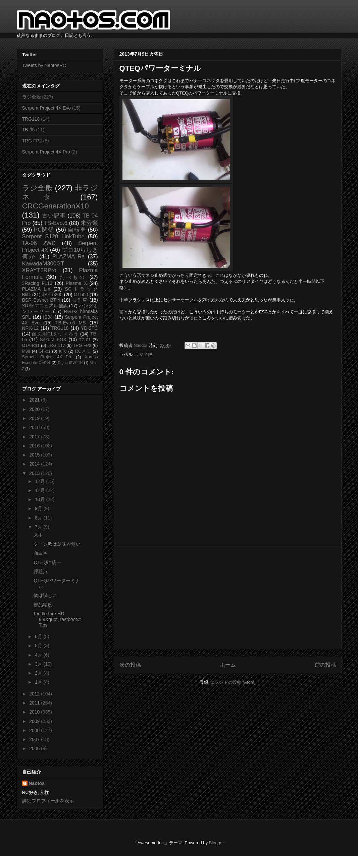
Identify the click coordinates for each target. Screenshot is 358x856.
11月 (40, 490)
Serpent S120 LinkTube (53, 236)
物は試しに (45, 595)
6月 (39, 636)
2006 (35, 748)
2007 (35, 739)
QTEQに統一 (47, 562)
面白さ (41, 553)
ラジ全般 (143, 354)
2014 (35, 464)
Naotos (37, 783)
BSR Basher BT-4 (41, 300)
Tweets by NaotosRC (44, 65)
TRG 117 (56, 345)
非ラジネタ (60, 192)
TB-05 (28, 129)
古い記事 (54, 215)
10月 (40, 499)
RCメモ (83, 351)
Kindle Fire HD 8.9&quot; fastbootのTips (58, 619)
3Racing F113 (37, 283)
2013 (35, 473)
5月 (39, 645)
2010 (35, 712)
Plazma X (76, 283)
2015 (35, 454)
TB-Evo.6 (55, 223)
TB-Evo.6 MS (70, 322)
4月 (39, 655)
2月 (39, 673)
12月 (40, 481)
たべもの (73, 277)
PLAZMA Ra (68, 256)
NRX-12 (30, 328)
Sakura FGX (53, 339)
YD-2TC (89, 328)
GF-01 (45, 351)
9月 (39, 508)
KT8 (63, 351)
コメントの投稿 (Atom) (233, 682)
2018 (35, 427)
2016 (35, 445)
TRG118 (31, 119)
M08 (26, 351)
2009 (35, 721)
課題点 (41, 571)
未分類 (89, 223)
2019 (35, 418)
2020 (35, 409)
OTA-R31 (31, 345)
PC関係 (44, 230)
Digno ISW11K (70, 363)
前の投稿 (325, 665)
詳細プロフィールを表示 (48, 800)
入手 (38, 535)
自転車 (77, 230)
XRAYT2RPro (39, 270)
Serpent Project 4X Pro (46, 152)
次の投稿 (130, 665)
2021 (35, 400)
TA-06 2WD (39, 243)
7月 (39, 527)
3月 (39, 664)
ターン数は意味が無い (57, 544)
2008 (35, 730)
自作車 (80, 300)
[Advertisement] (227, 597)
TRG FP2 (32, 140)
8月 (39, 518)
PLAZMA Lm (36, 289)
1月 (39, 682)
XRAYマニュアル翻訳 (45, 305)
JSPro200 (52, 294)
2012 (35, 693)
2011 (35, 703)
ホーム (228, 665)
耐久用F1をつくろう (55, 334)
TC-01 (85, 340)
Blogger (216, 842)
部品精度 (43, 604)
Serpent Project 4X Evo (46, 108)
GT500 (81, 294)
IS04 (48, 317)
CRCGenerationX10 (55, 206)
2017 (35, 436)
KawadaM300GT (43, 263)
